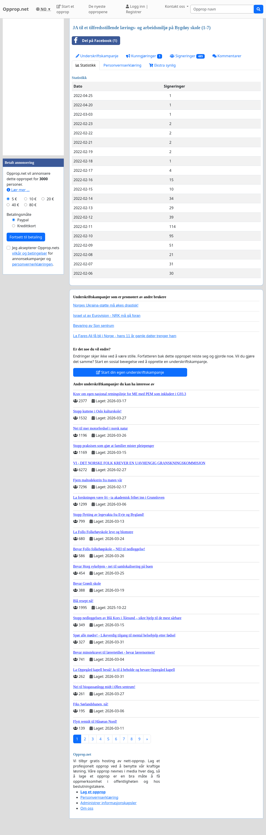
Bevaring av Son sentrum (93, 326)
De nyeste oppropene (97, 9)
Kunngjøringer (144, 56)
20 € (50, 198)
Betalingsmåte (19, 214)
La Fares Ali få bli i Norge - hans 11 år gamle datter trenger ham (124, 336)
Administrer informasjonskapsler (108, 802)
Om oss (86, 808)
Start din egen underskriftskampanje (130, 372)
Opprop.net (16, 9)
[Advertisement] (33, 86)
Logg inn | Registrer (137, 9)
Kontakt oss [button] (175, 6)
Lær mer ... (18, 189)
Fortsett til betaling (26, 237)
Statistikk (86, 65)
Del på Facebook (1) (94, 41)
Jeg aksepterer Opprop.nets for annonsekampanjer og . (35, 256)
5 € (14, 198)
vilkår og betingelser (29, 253)
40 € (15, 204)
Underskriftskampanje (97, 55)
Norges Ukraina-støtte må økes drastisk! (105, 305)
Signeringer (187, 56)
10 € (32, 198)
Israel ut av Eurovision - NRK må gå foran (106, 316)
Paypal (23, 219)
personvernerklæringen (32, 264)
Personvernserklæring (122, 65)
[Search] (222, 9)
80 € (32, 204)
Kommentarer (226, 55)
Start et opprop (65, 9)
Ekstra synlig (162, 65)
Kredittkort (26, 225)
